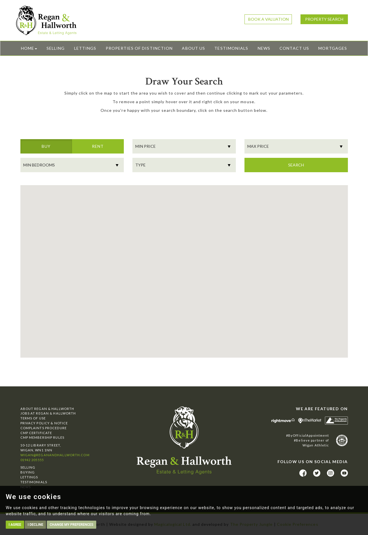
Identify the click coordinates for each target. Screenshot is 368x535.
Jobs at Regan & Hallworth (48, 413)
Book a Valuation (268, 19)
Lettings (85, 48)
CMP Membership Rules (42, 437)
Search (296, 164)
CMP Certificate (36, 433)
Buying (27, 472)
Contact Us (294, 48)
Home (29, 48)
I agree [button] (15, 525)
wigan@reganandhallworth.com (55, 455)
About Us (193, 48)
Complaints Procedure (43, 428)
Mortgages (332, 48)
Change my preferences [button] (71, 525)
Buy (46, 149)
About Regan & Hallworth (47, 409)
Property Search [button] (324, 19)
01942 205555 (32, 460)
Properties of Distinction (139, 48)
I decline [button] (35, 525)
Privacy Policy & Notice (44, 423)
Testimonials (231, 48)
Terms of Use (33, 418)
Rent (98, 149)
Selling (56, 48)
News (264, 48)
